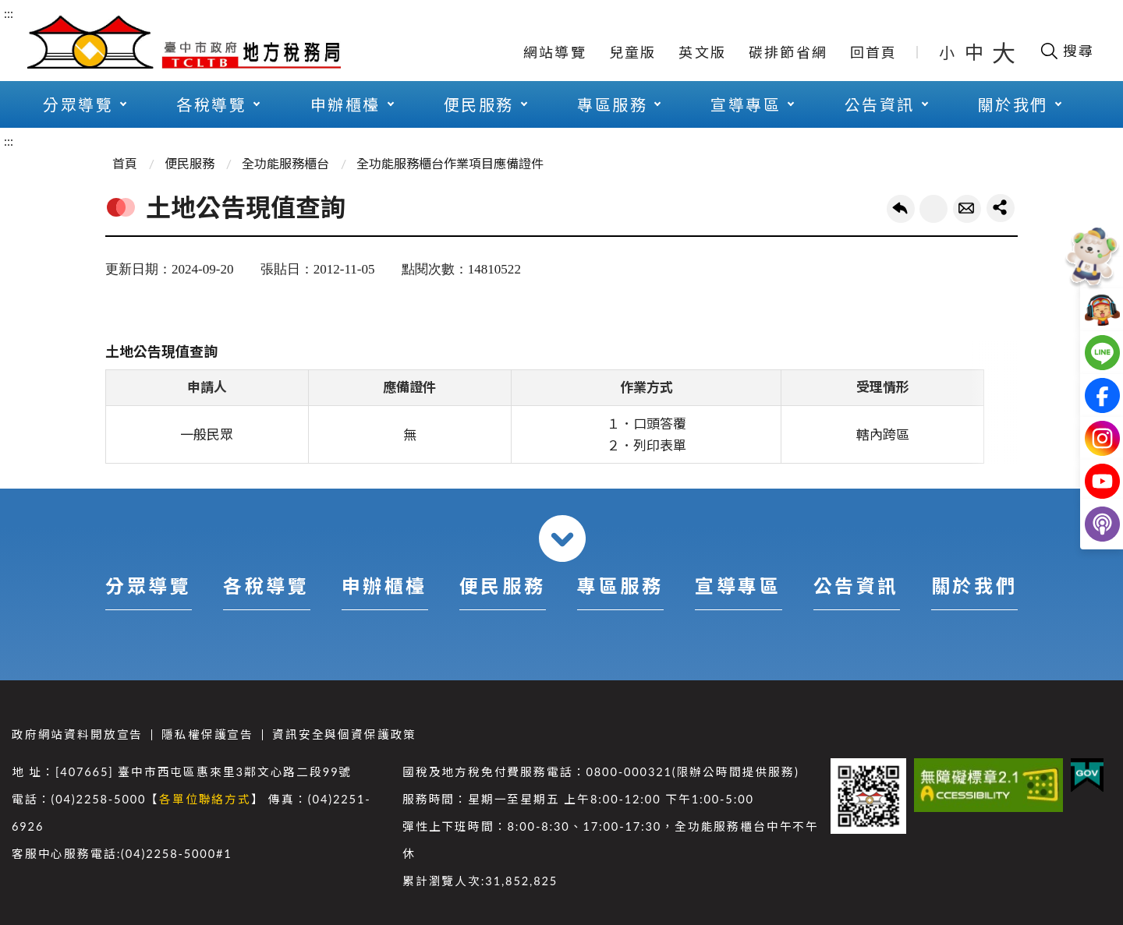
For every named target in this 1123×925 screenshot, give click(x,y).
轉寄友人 (967, 209)
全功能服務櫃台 (285, 163)
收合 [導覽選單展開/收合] (562, 538)
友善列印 (933, 209)
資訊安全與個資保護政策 (344, 734)
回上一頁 (901, 209)
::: (8, 12)
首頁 (124, 163)
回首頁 (874, 52)
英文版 (702, 52)
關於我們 (1013, 104)
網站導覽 (554, 52)
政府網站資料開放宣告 (77, 734)
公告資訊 (880, 104)
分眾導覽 (78, 104)
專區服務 (612, 104)
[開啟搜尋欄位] (1066, 51)
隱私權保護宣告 (207, 734)
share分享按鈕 (1001, 208)
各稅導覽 (211, 104)
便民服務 (479, 104)
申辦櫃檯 (345, 104)
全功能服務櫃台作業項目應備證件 (450, 163)
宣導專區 (745, 104)
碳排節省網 (788, 52)
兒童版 (633, 52)
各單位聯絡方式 (205, 799)
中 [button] (976, 52)
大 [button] (1003, 52)
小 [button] (948, 52)
